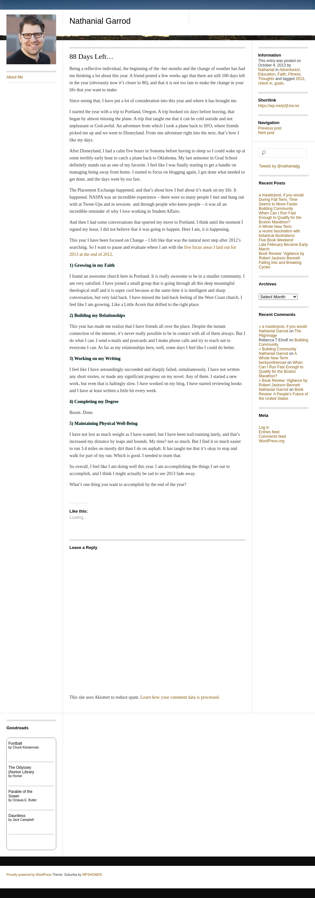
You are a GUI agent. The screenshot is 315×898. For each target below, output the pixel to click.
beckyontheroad (272, 362)
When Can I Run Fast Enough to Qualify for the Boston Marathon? (280, 217)
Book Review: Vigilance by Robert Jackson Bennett (281, 255)
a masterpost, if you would (281, 195)
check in (265, 83)
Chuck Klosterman (26, 747)
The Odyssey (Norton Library (21, 769)
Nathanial (266, 69)
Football (15, 743)
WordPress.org (271, 441)
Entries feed (269, 432)
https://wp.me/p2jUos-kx (278, 105)
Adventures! (289, 69)
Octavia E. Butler (25, 800)
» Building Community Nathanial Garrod (277, 351)
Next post (266, 132)
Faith (281, 74)
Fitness (294, 74)
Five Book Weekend (276, 240)
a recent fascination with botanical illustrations (279, 233)
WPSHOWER (92, 874)
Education (266, 74)
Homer (17, 776)
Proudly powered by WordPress (28, 874)
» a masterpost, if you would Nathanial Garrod (283, 328)
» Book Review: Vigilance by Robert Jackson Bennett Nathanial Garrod (283, 385)
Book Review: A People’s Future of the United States (283, 394)
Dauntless (16, 815)
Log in (264, 427)
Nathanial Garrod (99, 20)
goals (279, 83)
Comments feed (272, 436)
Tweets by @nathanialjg (279, 166)
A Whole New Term (275, 226)
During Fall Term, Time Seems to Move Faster (278, 201)
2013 (300, 78)
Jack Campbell (23, 820)
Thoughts (266, 78)
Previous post (270, 128)
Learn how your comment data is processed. (180, 697)
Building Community (276, 208)
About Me (14, 77)
